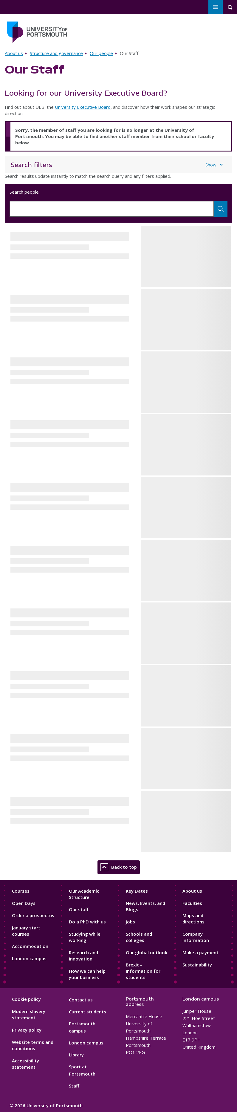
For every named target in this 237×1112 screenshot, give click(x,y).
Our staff (79, 909)
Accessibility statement (25, 1064)
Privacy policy (26, 1030)
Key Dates (137, 891)
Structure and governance (56, 53)
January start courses (26, 931)
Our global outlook (146, 952)
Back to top (118, 867)
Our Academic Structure (84, 894)
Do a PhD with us (87, 922)
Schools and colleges (139, 937)
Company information (195, 937)
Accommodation (30, 946)
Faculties (192, 903)
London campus (29, 958)
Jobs (130, 922)
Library (76, 1055)
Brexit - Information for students (143, 971)
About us (14, 53)
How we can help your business (87, 974)
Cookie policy (26, 999)
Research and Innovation (83, 955)
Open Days (23, 903)
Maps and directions (193, 918)
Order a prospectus (33, 915)
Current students (87, 1012)
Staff (74, 1086)
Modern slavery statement (28, 1014)
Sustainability (197, 965)
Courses (21, 891)
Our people (101, 53)
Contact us (81, 1000)
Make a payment (200, 952)
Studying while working (84, 937)
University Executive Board (83, 107)
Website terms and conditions (32, 1045)
